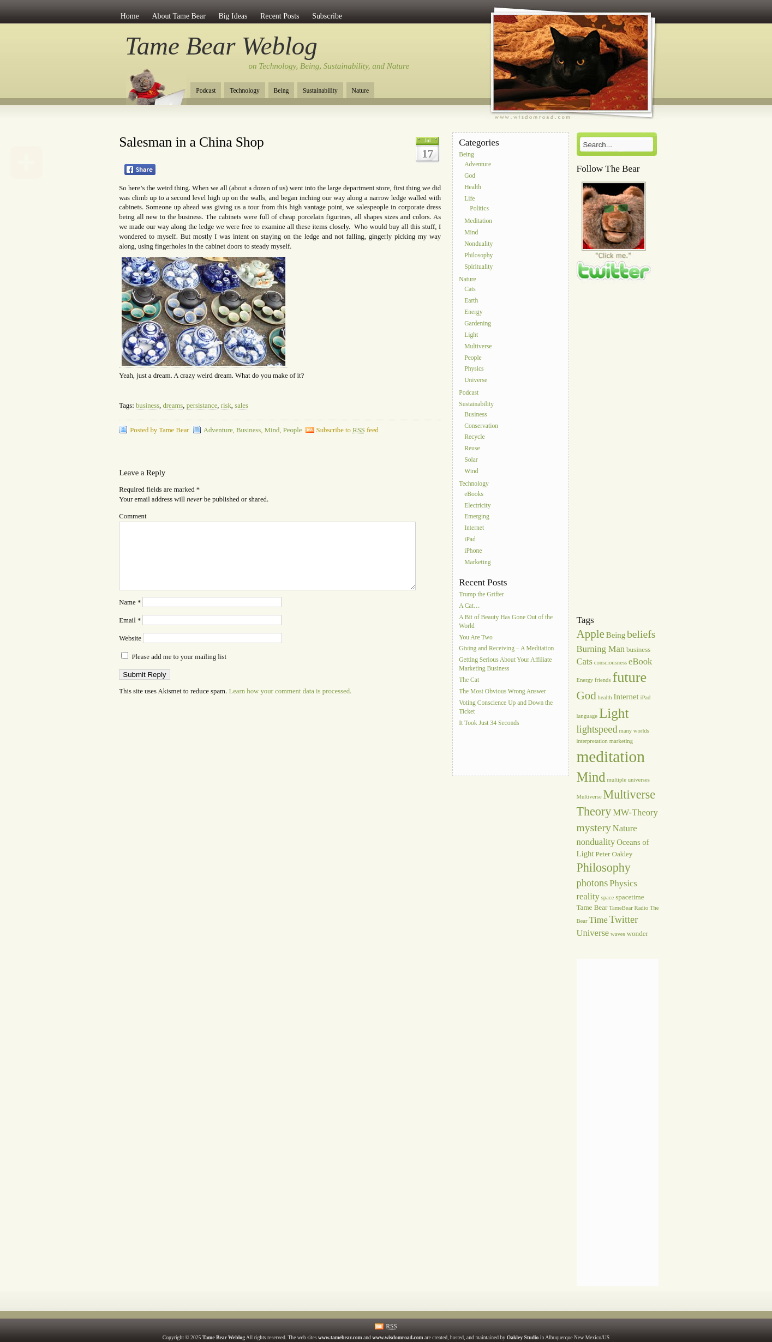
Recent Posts (279, 16)
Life (469, 198)
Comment (132, 516)
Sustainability (320, 90)
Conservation (481, 426)
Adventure (218, 430)
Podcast (206, 90)
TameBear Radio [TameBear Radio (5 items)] (628, 908)
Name (130, 615)
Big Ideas (232, 16)
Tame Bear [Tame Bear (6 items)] (592, 907)
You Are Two (476, 637)
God (469, 175)
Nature (360, 90)
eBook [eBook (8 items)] (640, 661)
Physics (473, 369)
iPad (470, 539)
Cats (470, 289)
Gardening (477, 323)
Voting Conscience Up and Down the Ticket (506, 707)
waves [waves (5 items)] (618, 934)
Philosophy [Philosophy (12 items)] (604, 867)
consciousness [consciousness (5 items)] (610, 663)
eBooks (473, 494)
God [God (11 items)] (586, 695)
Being (281, 90)
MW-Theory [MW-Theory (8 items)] (635, 812)
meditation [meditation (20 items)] (611, 756)
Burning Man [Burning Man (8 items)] (601, 649)
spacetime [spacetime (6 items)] (629, 897)
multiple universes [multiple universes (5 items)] (628, 780)
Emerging (476, 517)
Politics (479, 209)
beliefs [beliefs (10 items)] (641, 634)
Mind (272, 430)
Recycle (474, 437)
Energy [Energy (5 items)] (585, 680)
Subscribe (327, 16)
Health (472, 187)
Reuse (472, 448)
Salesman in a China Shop (191, 142)
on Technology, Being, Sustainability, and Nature (329, 66)
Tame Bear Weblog (221, 46)
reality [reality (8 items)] (588, 896)
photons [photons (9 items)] (592, 883)
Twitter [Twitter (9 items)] (623, 919)
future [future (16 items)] (630, 677)
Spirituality (478, 266)
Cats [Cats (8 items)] (585, 661)
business (147, 405)
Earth (471, 301)
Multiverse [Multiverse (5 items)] (589, 797)
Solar (470, 459)
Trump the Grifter (481, 594)
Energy (473, 312)
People (292, 430)
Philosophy (478, 255)
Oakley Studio (523, 1337)
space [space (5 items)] (607, 897)
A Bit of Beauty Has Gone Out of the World (506, 622)
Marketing (477, 562)
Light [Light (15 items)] (614, 713)
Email (130, 633)
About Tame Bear (178, 16)
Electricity (477, 505)
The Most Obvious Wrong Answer (502, 691)
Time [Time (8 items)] (598, 920)
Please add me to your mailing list (173, 670)
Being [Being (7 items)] (615, 635)
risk (226, 405)
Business (248, 430)
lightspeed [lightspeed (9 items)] (597, 729)
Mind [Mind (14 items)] (591, 777)
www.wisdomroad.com (397, 1337)
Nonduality (478, 243)
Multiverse (478, 346)
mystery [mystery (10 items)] (594, 827)
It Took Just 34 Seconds (489, 723)
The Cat (469, 680)
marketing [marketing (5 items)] (621, 741)
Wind (471, 471)
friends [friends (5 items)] (603, 680)
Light (471, 334)
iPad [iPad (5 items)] (645, 697)
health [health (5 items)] (605, 697)
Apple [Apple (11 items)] (591, 633)
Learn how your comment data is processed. (290, 704)
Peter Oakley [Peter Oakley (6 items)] (613, 854)
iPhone (473, 550)
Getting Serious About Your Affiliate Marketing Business (505, 665)
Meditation (478, 221)
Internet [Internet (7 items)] (626, 696)
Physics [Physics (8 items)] (623, 883)
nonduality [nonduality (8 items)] (596, 842)
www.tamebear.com (340, 1337)
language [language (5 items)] (587, 716)
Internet (474, 528)
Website (130, 651)
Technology (245, 90)
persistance (202, 405)
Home (130, 16)
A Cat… (469, 605)
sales (241, 405)
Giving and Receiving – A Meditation (506, 648)
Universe (475, 380)
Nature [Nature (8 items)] (625, 828)
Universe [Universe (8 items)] (593, 933)
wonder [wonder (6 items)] (637, 933)
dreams (173, 405)
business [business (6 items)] (638, 649)
